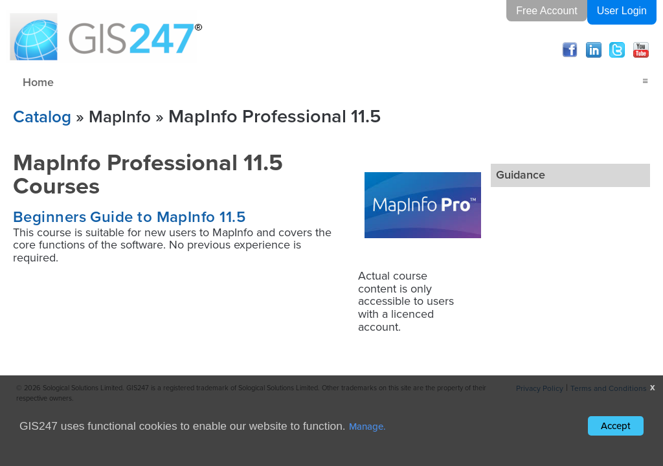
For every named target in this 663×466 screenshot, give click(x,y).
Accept (616, 425)
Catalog (42, 116)
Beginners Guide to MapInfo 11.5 (129, 216)
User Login (622, 10)
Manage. (367, 426)
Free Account (546, 10)
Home (38, 82)
